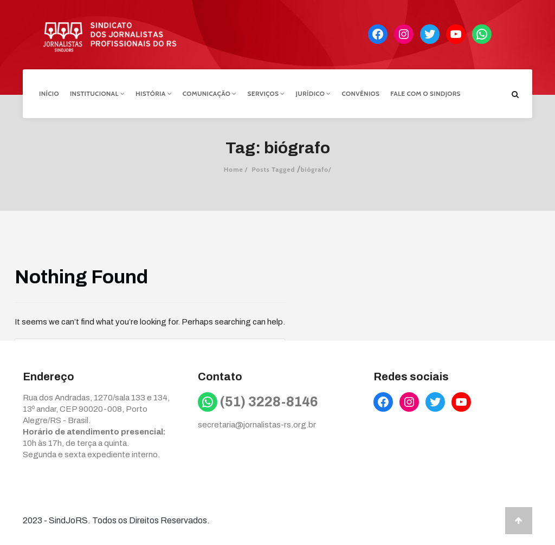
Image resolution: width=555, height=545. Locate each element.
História (153, 93)
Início (49, 93)
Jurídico (313, 93)
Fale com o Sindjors (425, 93)
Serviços (266, 93)
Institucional (97, 93)
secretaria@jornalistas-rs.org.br (257, 424)
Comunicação (210, 93)
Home (233, 169)
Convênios (361, 93)
